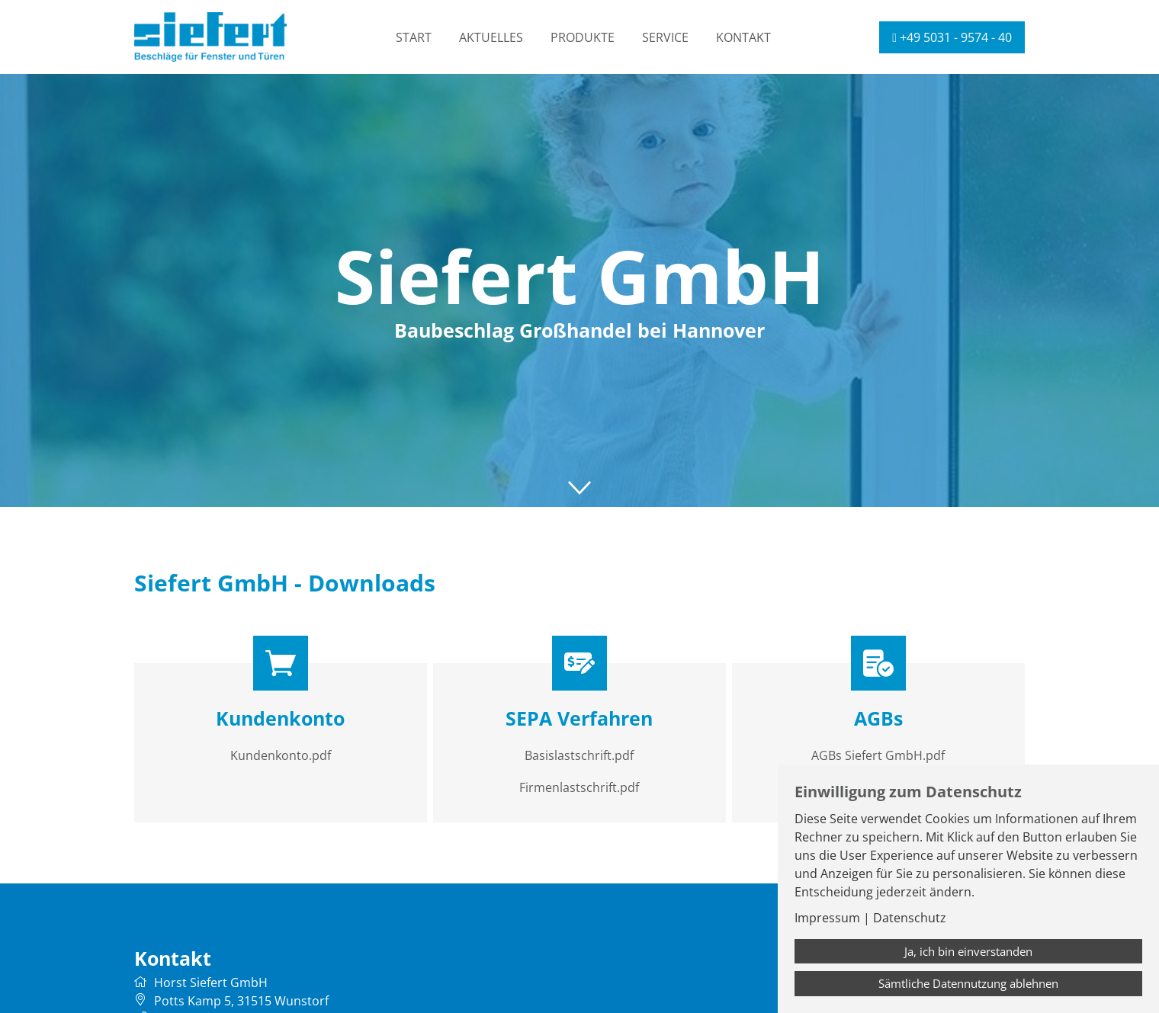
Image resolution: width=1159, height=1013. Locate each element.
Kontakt (743, 37)
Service (665, 37)
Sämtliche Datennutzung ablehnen (968, 983)
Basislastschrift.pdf (579, 755)
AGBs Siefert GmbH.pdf (878, 755)
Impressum (827, 917)
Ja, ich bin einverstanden (968, 951)
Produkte (583, 37)
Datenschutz (909, 917)
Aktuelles (491, 37)
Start (414, 37)
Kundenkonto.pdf (280, 755)
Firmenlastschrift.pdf (579, 787)
